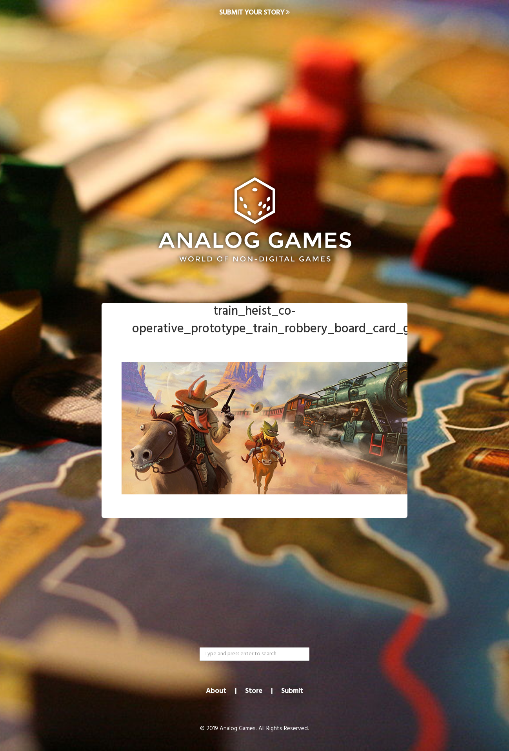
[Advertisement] (254, 89)
